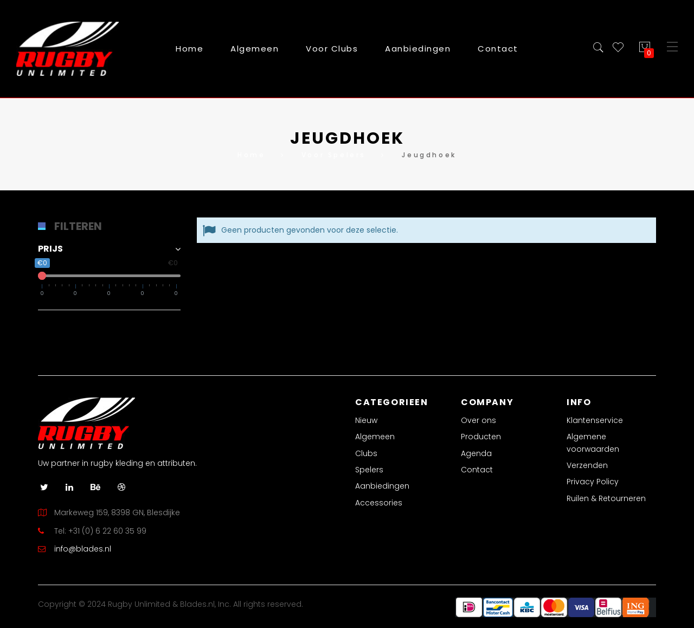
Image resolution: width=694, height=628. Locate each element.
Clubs (366, 453)
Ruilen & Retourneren (606, 498)
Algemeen (375, 436)
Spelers (369, 469)
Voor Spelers (333, 154)
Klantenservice (595, 420)
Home (189, 48)
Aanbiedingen (382, 485)
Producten (481, 436)
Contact (477, 469)
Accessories (378, 502)
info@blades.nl (82, 548)
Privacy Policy (593, 481)
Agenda (476, 453)
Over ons (478, 420)
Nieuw (366, 420)
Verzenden (587, 465)
